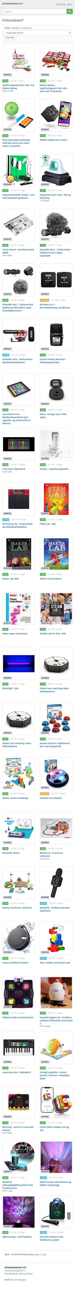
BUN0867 (45, 1062)
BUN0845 (45, 897)
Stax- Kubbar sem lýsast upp (55, 962)
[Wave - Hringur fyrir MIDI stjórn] (56, 389)
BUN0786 (7, 623)
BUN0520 (45, 294)
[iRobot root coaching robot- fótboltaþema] (19, 718)
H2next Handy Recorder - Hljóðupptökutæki (53, 361)
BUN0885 (45, 1117)
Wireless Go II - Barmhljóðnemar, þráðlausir (55, 306)
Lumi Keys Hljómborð (13, 468)
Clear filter (9, 37)
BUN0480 (7, 184)
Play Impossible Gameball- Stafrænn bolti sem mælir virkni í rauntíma (16, 142)
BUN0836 (7, 842)
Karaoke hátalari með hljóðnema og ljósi (51, 1238)
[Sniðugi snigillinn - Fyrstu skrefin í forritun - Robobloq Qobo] (56, 1047)
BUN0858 (45, 1007)
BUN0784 (7, 568)
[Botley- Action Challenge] (19, 773)
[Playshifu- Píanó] (19, 828)
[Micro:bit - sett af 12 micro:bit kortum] (19, 1102)
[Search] (70, 11)
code (43, 1254)
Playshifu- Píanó (10, 852)
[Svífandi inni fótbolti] (56, 773)
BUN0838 (7, 897)
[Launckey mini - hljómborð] (19, 1047)
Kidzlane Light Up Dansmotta (17, 1017)
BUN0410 (7, 75)
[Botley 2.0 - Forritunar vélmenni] (56, 828)
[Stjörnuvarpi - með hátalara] (19, 1212)
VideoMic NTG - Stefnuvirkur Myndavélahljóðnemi (17, 361)
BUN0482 (45, 184)
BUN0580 (45, 458)
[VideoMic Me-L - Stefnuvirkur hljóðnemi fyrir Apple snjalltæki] (56, 225)
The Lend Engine (18, 1279)
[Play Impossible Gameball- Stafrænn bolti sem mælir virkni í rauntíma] (19, 115)
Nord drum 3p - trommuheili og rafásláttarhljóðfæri (17, 525)
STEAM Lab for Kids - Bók (53, 633)
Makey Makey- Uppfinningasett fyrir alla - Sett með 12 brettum (54, 88)
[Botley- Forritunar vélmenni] (19, 883)
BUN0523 (7, 404)
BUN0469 (7, 129)
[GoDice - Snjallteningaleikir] (56, 444)
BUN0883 (7, 1117)
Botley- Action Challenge (15, 798)
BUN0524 (45, 404)
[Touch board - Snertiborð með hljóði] (19, 225)
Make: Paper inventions (14, 633)
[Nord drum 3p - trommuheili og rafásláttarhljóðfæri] (19, 499)
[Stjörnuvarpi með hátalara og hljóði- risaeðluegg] (56, 1157)
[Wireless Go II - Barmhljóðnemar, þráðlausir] (56, 279)
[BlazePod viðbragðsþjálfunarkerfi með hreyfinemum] (19, 1157)
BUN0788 (45, 623)
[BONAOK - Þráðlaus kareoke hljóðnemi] (56, 883)
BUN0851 (7, 1007)
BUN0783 (45, 513)
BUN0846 (7, 952)
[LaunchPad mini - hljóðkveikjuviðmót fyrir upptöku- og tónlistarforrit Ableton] (19, 389)
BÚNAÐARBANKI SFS (12, 3)
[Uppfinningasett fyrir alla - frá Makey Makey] (19, 60)
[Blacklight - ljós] (19, 663)
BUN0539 (7, 458)
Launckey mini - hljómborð (16, 1072)
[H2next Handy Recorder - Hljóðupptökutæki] (56, 334)
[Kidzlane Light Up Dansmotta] (19, 992)
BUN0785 (45, 568)
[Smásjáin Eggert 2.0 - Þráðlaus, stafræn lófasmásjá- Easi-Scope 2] (56, 992)
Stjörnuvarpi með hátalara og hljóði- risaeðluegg (55, 1183)
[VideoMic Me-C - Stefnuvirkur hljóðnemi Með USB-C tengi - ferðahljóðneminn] (19, 279)
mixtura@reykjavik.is (15, 1270)
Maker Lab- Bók (10, 578)
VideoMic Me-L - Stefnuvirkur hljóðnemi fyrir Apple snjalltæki (55, 252)
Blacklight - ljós (10, 688)
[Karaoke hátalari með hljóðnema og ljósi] (56, 1212)
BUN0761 (7, 513)
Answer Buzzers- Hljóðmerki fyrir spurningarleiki (55, 745)
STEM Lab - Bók (48, 523)
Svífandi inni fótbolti (51, 798)
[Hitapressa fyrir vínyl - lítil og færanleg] (56, 170)
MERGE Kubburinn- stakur (53, 139)
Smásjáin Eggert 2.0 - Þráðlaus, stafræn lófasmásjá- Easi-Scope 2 (56, 1020)
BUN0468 (45, 75)
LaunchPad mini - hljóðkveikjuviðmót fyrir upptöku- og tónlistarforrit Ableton (16, 419)
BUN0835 (45, 788)
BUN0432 (45, 129)
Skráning (60, 4)
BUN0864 (7, 1062)
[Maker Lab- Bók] (19, 554)
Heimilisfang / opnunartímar (19, 1273)
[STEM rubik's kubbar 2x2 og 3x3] (56, 1102)
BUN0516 (45, 239)
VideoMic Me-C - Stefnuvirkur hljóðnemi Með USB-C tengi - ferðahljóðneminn (17, 307)
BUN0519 (7, 294)
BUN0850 (45, 952)
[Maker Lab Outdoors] (56, 554)
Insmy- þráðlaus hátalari (15, 962)
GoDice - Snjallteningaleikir (54, 468)
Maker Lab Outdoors (51, 578)
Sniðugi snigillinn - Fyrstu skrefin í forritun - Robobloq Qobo (55, 1075)
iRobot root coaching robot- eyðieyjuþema (54, 690)
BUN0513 (7, 239)
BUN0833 (45, 733)
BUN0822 (45, 678)
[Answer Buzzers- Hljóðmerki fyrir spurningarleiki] (56, 718)
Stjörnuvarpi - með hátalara (17, 1236)
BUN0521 (7, 349)
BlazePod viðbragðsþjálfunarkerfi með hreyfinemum (17, 1185)
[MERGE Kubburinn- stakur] (56, 115)
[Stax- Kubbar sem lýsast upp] (56, 938)
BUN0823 (7, 733)
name (36, 1254)
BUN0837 (45, 842)
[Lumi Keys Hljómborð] (19, 444)
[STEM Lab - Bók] (56, 499)
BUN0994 (45, 1171)
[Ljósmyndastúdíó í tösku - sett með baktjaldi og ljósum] (19, 170)
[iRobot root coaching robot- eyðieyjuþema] (56, 663)
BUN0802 (7, 678)
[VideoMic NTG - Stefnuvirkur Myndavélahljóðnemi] (19, 334)
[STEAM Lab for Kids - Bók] (56, 608)
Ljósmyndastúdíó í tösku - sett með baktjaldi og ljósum (18, 196)
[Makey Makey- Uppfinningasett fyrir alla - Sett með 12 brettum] (56, 60)
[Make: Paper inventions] (19, 608)
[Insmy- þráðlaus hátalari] (19, 938)
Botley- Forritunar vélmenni (17, 907)
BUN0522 (45, 349)
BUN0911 (7, 1171)
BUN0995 (7, 1226)
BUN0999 (45, 1226)
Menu (69, 4)
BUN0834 (7, 788)
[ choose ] (15, 27)
